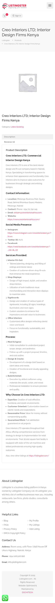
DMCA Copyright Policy (14, 533)
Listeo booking (17, 127)
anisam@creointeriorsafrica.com (28, 212)
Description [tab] (9, 137)
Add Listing (34, 529)
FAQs (6, 525)
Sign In (16, 16)
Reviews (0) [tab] (9, 142)
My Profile (34, 520)
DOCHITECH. (27, 592)
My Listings (34, 525)
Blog (6, 520)
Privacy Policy (10, 529)
